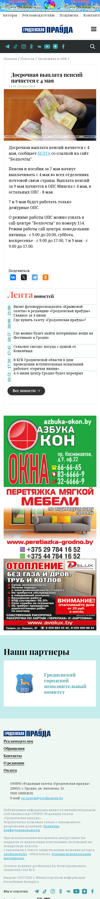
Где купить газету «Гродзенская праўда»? (49, 320)
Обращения (14, 747)
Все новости (24, 390)
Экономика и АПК (52, 58)
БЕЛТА (44, 153)
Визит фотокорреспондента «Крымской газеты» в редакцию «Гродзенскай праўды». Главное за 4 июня (52, 311)
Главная (10, 58)
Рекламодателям (38, 15)
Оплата (10, 769)
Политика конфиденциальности (32, 827)
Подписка (69, 15)
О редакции (14, 762)
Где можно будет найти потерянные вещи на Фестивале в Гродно (53, 335)
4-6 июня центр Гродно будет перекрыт (48, 373)
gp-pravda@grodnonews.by (42, 797)
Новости (27, 58)
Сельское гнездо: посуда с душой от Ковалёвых (44, 348)
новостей (30, 296)
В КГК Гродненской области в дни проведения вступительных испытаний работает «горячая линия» (48, 364)
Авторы (10, 15)
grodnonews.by (15, 854)
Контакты (13, 755)
